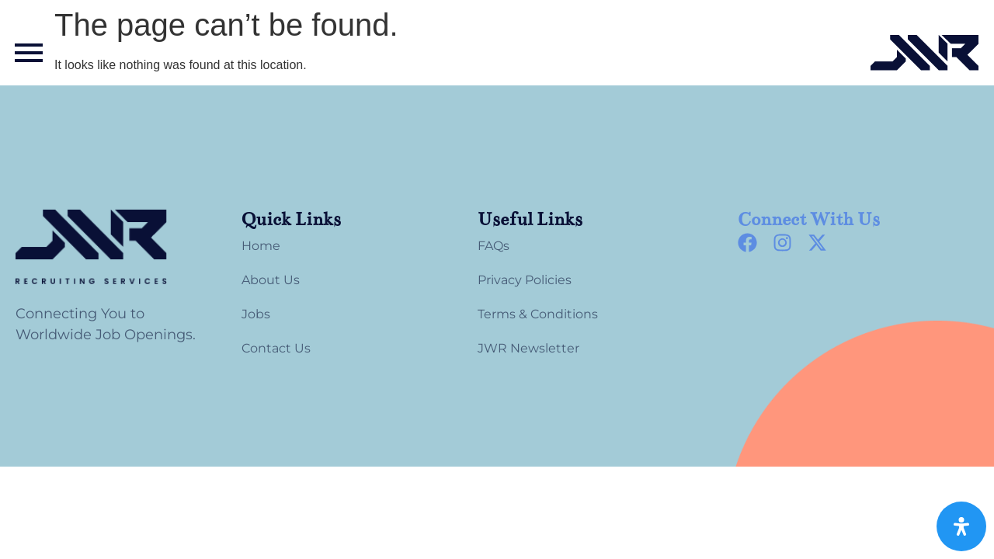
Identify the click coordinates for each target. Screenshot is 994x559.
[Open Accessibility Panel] (961, 526)
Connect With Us (809, 219)
